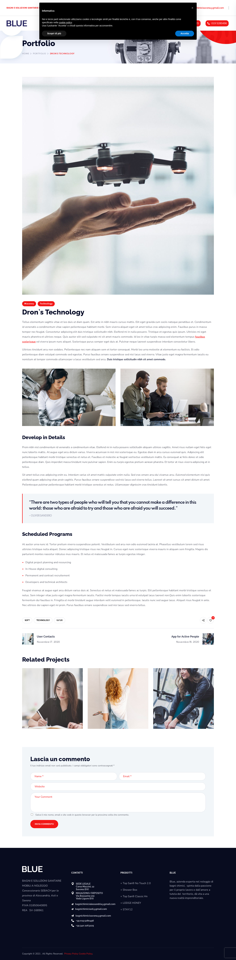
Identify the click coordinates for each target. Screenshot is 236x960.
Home (25, 54)
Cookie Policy (85, 953)
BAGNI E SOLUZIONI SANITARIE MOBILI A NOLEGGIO (33, 8)
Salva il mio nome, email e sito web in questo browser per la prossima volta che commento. (82, 814)
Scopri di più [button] (54, 33)
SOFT (27, 620)
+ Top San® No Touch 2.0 (135, 883)
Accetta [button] (184, 33)
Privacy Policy (71, 953)
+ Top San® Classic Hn (134, 896)
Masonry (29, 304)
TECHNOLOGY (43, 620)
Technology (46, 304)
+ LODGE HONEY (130, 903)
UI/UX (60, 620)
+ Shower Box (128, 890)
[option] (52, 701)
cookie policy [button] (65, 22)
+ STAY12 (126, 909)
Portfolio (39, 54)
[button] (192, 7)
